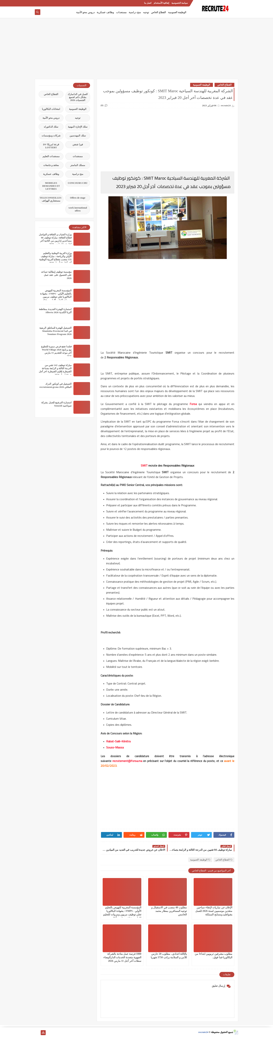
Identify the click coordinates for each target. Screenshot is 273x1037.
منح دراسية (135, 12)
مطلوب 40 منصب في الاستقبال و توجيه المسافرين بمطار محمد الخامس (169, 911)
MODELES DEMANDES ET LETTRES (51, 186)
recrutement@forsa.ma (127, 761)
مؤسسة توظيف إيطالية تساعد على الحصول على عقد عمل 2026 (56, 274)
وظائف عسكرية (105, 12)
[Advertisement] (136, 50)
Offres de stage (77, 197)
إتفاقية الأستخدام (161, 3)
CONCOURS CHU (78, 183)
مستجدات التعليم (51, 156)
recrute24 (203, 1032)
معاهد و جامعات (51, 165)
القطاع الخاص (158, 12)
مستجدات (121, 12)
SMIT (144, 465)
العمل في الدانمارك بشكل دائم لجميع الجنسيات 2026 (78, 97)
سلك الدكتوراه (51, 126)
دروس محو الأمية (85, 12)
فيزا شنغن (78, 144)
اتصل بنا (147, 3)
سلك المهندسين (78, 135)
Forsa (193, 404)
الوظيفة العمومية (177, 12)
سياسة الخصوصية (179, 3)
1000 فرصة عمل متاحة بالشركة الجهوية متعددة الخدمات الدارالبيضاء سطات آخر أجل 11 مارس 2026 (122, 957)
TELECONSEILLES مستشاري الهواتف (50, 199)
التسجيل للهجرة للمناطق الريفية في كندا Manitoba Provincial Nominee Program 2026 (55, 331)
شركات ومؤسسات (51, 135)
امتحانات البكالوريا (51, 109)
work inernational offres (77, 209)
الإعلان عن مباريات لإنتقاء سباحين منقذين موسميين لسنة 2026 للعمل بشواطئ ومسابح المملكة (213, 911)
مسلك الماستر (77, 165)
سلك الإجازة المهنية (77, 126)
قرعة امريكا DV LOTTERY (51, 146)
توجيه (146, 12)
